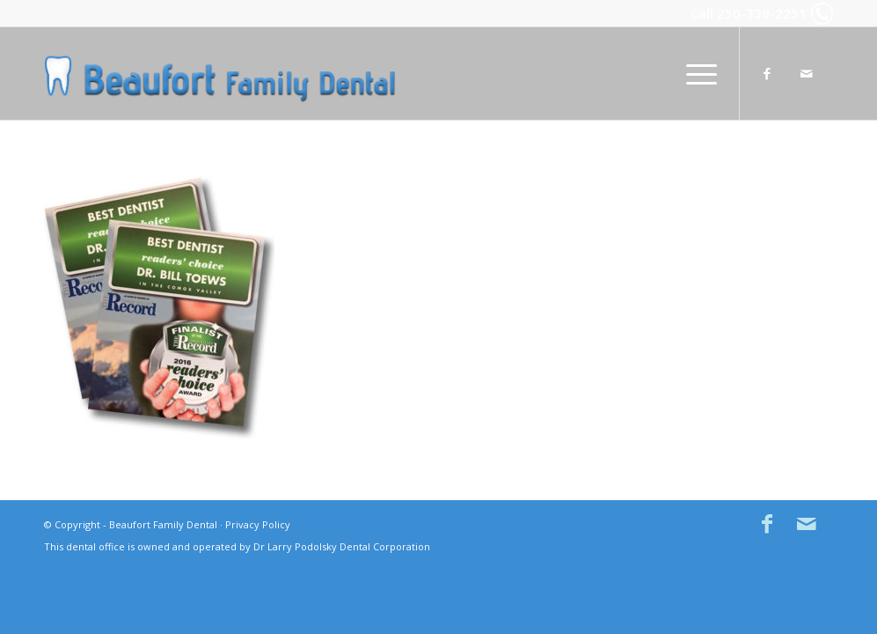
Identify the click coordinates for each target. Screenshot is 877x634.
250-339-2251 (762, 13)
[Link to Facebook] (767, 73)
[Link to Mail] (806, 73)
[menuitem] (696, 73)
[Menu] (696, 73)
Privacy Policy (257, 524)
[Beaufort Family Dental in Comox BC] (220, 73)
